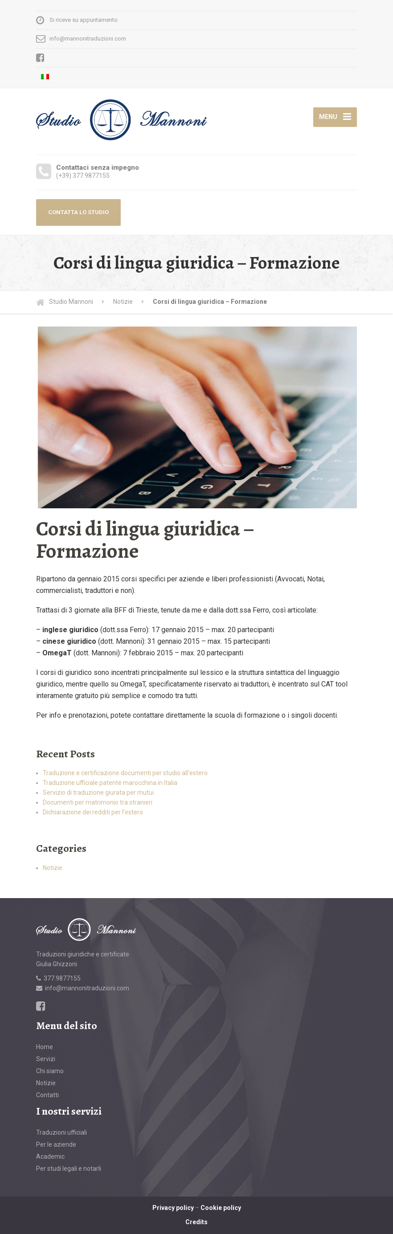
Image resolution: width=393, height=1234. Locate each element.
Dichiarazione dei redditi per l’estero (93, 812)
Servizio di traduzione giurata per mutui (98, 792)
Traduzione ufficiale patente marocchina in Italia (110, 782)
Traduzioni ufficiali (61, 1132)
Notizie (52, 867)
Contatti (47, 1095)
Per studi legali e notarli (68, 1168)
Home (44, 1046)
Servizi (45, 1058)
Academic (50, 1156)
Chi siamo (50, 1071)
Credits (196, 1222)
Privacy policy (173, 1207)
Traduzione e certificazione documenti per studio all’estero (125, 772)
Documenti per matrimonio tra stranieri (97, 802)
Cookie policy (221, 1207)
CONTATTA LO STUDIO (78, 212)
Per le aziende (56, 1144)
